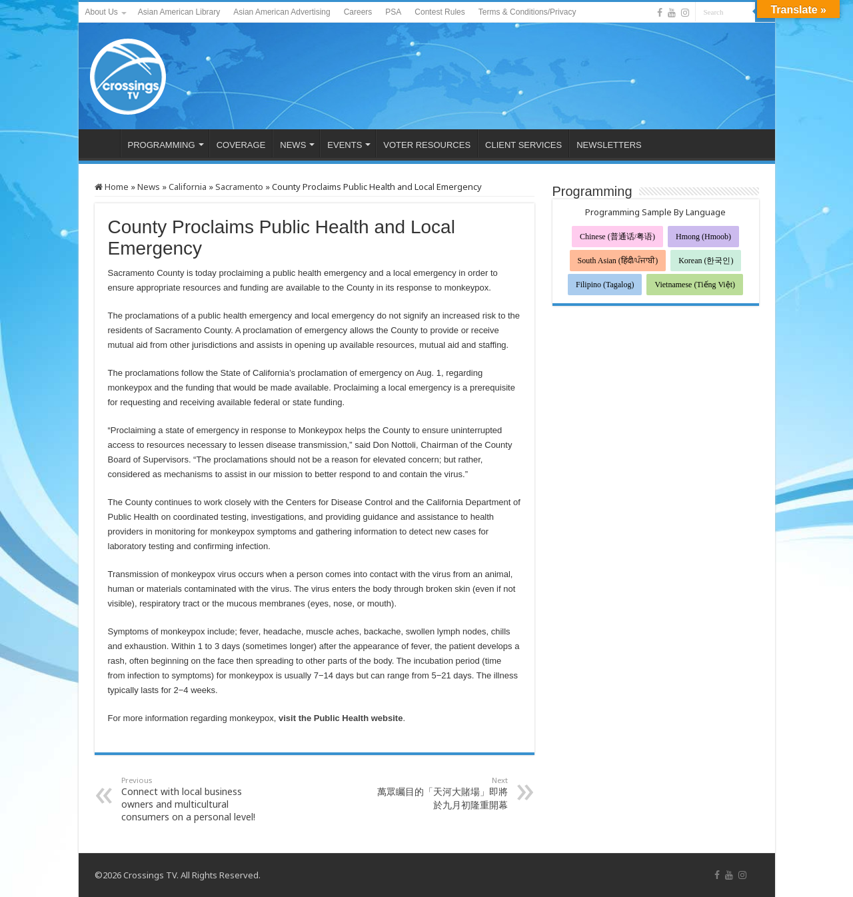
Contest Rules (439, 12)
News (148, 187)
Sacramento (239, 187)
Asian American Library (179, 12)
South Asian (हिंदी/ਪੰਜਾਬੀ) (618, 260)
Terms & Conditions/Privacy (527, 12)
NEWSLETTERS (609, 145)
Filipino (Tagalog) (605, 284)
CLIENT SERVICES (523, 145)
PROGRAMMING (161, 145)
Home (112, 187)
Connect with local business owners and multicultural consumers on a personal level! (189, 799)
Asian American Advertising (281, 12)
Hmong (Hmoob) (703, 236)
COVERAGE (241, 145)
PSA (393, 12)
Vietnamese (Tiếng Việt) (694, 284)
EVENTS (344, 145)
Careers (358, 12)
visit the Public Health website (341, 718)
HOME (102, 143)
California (188, 187)
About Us (101, 12)
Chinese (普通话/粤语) (617, 236)
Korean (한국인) (705, 260)
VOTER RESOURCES (426, 145)
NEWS (293, 145)
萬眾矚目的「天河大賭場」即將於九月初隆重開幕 (439, 793)
